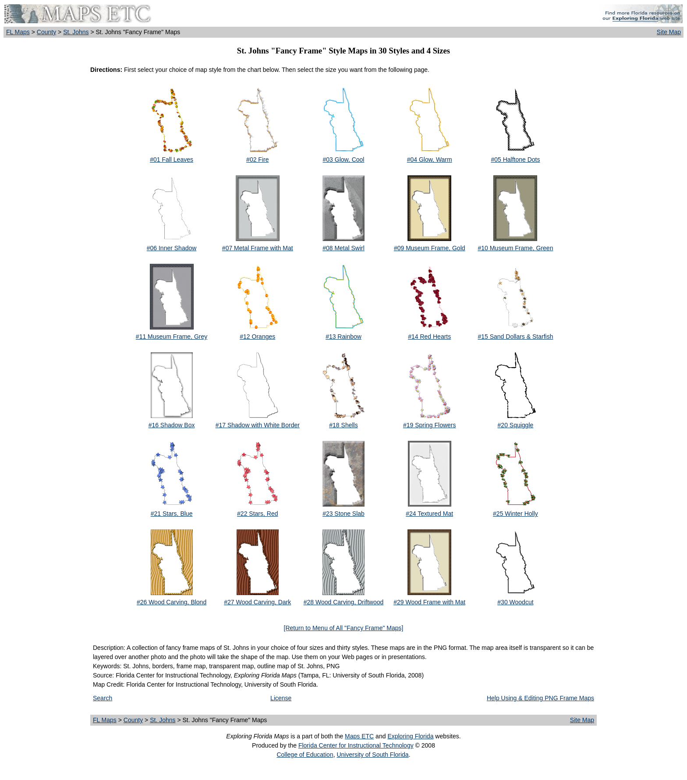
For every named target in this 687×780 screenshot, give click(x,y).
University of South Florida (372, 754)
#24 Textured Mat (429, 513)
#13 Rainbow (343, 336)
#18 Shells (343, 425)
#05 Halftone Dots (515, 159)
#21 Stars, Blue (172, 513)
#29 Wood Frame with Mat (429, 602)
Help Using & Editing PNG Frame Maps (540, 698)
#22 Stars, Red (257, 513)
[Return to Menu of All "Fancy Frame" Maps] (344, 627)
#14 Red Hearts (429, 336)
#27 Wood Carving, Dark (257, 602)
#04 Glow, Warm (429, 159)
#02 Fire (257, 159)
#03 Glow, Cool (344, 159)
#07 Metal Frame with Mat (257, 248)
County (46, 31)
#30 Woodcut (515, 602)
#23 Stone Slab (343, 513)
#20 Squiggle (516, 425)
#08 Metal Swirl (343, 248)
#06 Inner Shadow (172, 248)
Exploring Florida (410, 736)
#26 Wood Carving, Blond (171, 602)
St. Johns (76, 31)
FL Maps (18, 31)
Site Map (669, 31)
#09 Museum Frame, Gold (429, 248)
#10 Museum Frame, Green (515, 248)
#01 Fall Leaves (171, 159)
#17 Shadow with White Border (258, 425)
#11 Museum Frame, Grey (171, 336)
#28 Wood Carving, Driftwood (344, 602)
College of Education (304, 754)
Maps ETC (359, 736)
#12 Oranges (257, 336)
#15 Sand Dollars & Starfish (515, 336)
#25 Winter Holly (515, 513)
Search (102, 698)
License (280, 698)
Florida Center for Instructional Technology (356, 745)
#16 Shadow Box (172, 425)
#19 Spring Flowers (429, 425)
